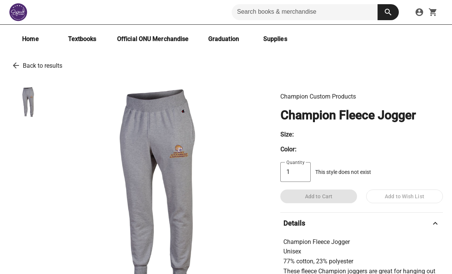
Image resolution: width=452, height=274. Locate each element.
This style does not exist (343, 172)
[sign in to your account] (419, 12)
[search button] (388, 12)
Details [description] (361, 223)
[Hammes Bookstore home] (18, 12)
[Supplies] (275, 39)
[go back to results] (16, 65)
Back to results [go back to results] (42, 65)
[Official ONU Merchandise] (152, 39)
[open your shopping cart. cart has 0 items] (433, 12)
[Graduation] (223, 39)
